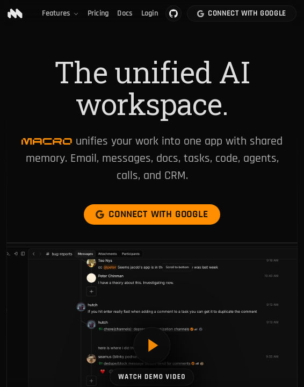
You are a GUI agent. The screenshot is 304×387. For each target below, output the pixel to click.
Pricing (98, 13)
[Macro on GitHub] (173, 13)
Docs (124, 13)
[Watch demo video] (152, 356)
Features (60, 13)
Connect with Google (241, 13)
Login (149, 13)
